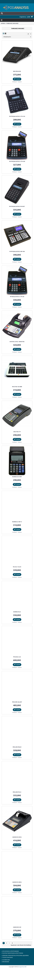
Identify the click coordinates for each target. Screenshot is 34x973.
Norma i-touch (17, 566)
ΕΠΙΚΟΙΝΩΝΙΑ (5, 962)
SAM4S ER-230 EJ (17, 837)
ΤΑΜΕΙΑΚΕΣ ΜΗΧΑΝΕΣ (12, 23)
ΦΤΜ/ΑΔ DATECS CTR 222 (17, 296)
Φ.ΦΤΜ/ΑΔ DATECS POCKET (17, 206)
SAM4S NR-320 (17, 927)
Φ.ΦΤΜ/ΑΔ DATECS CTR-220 (17, 161)
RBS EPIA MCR (17, 71)
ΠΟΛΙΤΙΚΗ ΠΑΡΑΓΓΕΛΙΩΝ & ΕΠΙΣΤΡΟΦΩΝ (12, 953)
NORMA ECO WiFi (17, 476)
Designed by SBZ (22, 966)
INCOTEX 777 (17, 431)
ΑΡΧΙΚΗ (3, 23)
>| (12, 943)
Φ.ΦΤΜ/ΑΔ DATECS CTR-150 (17, 116)
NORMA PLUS (17, 611)
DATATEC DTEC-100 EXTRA (17, 341)
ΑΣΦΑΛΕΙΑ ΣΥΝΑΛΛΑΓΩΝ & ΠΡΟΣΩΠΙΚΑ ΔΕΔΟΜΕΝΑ (15, 955)
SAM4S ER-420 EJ (17, 882)
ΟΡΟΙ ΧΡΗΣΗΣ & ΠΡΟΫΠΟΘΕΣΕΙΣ (10, 951)
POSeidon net (17, 656)
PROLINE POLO (17, 792)
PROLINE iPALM (17, 747)
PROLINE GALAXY (17, 702)
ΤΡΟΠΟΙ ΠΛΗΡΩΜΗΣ (7, 957)
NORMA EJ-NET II (17, 521)
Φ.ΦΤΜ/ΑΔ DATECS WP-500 (17, 251)
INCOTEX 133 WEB (17, 386)
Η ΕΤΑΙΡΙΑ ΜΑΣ (5, 960)
